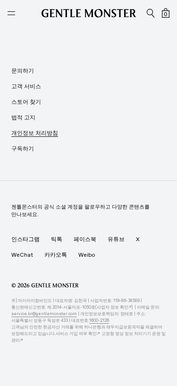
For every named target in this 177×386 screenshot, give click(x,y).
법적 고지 (23, 117)
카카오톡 (55, 255)
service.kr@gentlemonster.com (44, 313)
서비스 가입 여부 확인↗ (78, 333)
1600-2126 (99, 320)
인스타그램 (25, 239)
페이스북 (85, 239)
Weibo (86, 255)
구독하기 (22, 148)
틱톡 (56, 239)
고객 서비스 (26, 86)
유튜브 (116, 239)
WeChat (22, 255)
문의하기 (22, 70)
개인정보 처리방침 (34, 133)
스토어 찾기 (26, 102)
